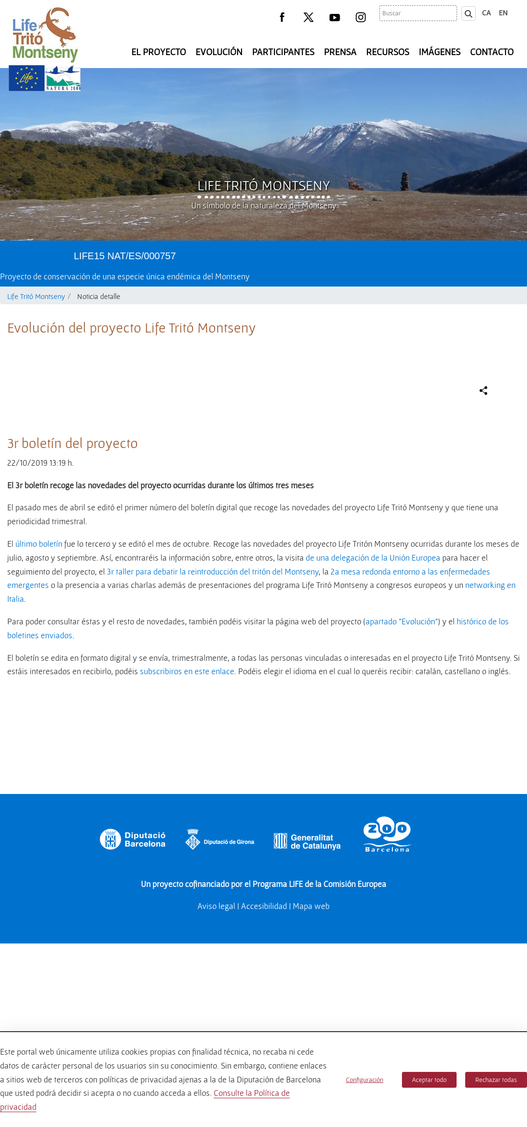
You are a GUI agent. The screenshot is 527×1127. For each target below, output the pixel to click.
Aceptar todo (429, 1079)
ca (486, 12)
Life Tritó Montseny (263, 185)
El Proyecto (158, 51)
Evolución (218, 51)
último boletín (38, 746)
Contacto (492, 51)
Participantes (283, 51)
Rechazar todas (496, 1079)
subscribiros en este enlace (187, 874)
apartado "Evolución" (402, 824)
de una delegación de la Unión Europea (373, 760)
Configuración (364, 1079)
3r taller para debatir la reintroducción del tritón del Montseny (213, 774)
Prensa (340, 51)
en (503, 12)
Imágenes (439, 51)
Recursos (387, 51)
